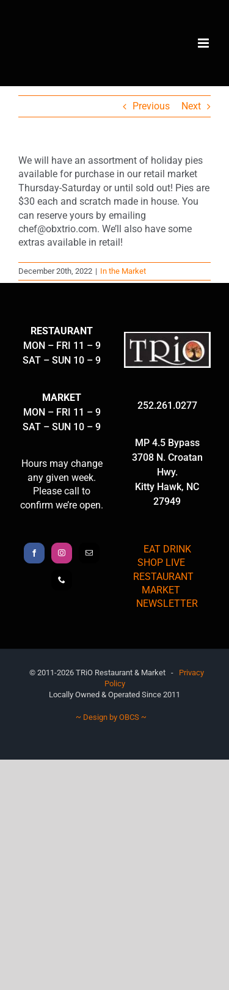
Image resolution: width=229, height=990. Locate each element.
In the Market (123, 271)
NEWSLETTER (167, 603)
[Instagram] (61, 553)
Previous (151, 106)
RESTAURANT (163, 576)
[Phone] (61, 580)
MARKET (161, 590)
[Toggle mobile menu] (204, 43)
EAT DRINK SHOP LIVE (164, 555)
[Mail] (89, 553)
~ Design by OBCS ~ (111, 717)
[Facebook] (34, 553)
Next (191, 106)
